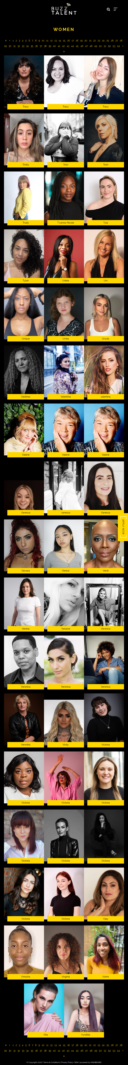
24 (103, 40)
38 (45, 46)
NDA (76, 1062)
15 (64, 40)
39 (49, 46)
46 (81, 46)
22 (94, 40)
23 (99, 40)
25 (107, 40)
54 (118, 46)
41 (59, 46)
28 (121, 40)
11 (47, 40)
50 (100, 46)
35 (32, 46)
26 (112, 40)
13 (55, 40)
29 (5, 46)
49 (95, 46)
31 (14, 46)
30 (10, 46)
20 (85, 40)
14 (60, 40)
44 (72, 46)
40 (54, 46)
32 (19, 46)
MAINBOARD (96, 1062)
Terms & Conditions (51, 1062)
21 (90, 40)
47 (86, 46)
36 (36, 46)
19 (81, 40)
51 (105, 46)
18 (77, 40)
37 (41, 46)
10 (43, 40)
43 (68, 46)
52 (109, 46)
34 (27, 46)
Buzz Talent (64, 8)
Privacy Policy (67, 1062)
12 (51, 40)
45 (77, 46)
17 (73, 40)
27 (117, 40)
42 (63, 46)
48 (91, 46)
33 (23, 46)
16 (68, 40)
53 (114, 46)
